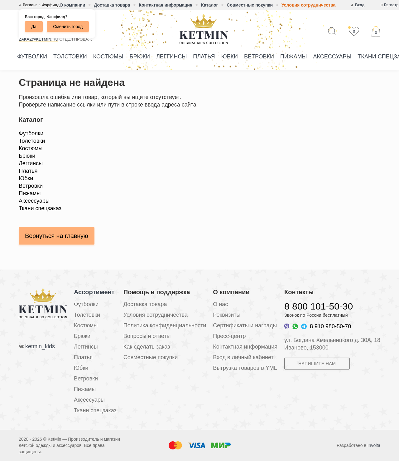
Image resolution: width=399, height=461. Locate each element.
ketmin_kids (40, 346)
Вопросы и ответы (147, 336)
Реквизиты (226, 315)
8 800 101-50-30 (318, 306)
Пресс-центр (229, 336)
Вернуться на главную (56, 235)
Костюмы (108, 56)
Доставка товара (112, 5)
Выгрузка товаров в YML (245, 368)
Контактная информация (165, 5)
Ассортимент (94, 292)
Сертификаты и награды (245, 325)
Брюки (140, 56)
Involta (374, 445)
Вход (359, 5)
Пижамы (293, 56)
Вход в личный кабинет (243, 357)
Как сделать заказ (146, 347)
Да (33, 26)
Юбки (229, 56)
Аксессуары (332, 56)
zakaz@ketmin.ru (38, 39)
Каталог (209, 5)
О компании (72, 5)
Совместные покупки (250, 5)
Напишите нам (317, 363)
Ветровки (259, 56)
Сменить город (68, 26)
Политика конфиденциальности (164, 325)
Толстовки (70, 56)
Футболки (32, 56)
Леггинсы (171, 56)
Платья (204, 56)
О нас (220, 304)
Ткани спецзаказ (40, 208)
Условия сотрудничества (308, 5)
